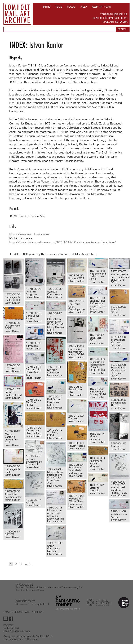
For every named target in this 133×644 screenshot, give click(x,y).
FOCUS (71, 6)
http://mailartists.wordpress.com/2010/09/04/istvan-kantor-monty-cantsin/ (62, 242)
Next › (29, 564)
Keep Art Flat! (101, 6)
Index (83, 6)
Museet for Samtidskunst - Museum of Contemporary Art (49, 587)
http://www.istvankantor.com (29, 234)
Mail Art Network (115, 21)
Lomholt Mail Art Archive (17, 14)
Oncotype (32, 639)
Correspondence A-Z (113, 14)
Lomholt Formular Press (110, 18)
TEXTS (59, 6)
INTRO (46, 6)
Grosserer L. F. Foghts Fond (32, 604)
